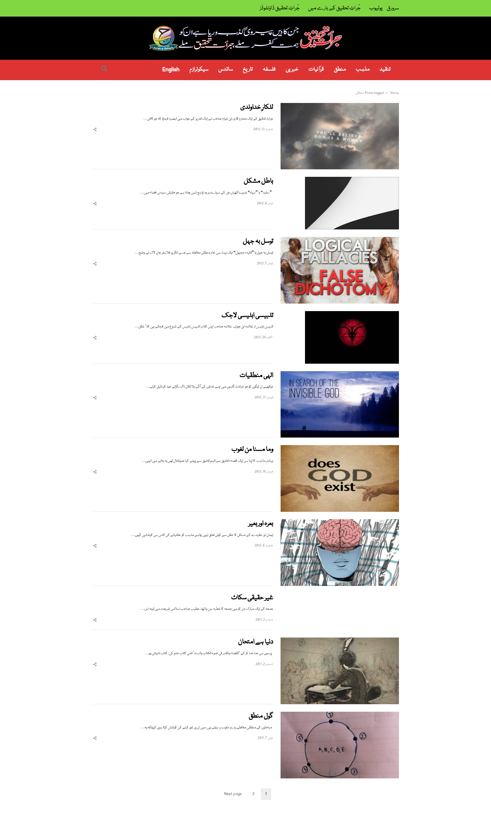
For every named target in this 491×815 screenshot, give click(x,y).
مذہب (363, 69)
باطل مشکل (258, 182)
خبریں (292, 69)
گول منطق (261, 716)
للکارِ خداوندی (256, 108)
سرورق (393, 8)
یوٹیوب (376, 8)
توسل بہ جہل (258, 242)
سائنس (225, 69)
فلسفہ (269, 69)
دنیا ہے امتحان (255, 642)
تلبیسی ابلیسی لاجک (247, 316)
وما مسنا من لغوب (252, 450)
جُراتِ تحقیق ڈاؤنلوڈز (280, 8)
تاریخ (248, 69)
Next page (233, 794)
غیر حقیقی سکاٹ (252, 598)
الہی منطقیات (256, 376)
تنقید (385, 69)
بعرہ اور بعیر (260, 524)
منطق (340, 69)
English (170, 69)
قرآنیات (316, 69)
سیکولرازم (198, 69)
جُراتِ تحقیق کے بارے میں (334, 8)
